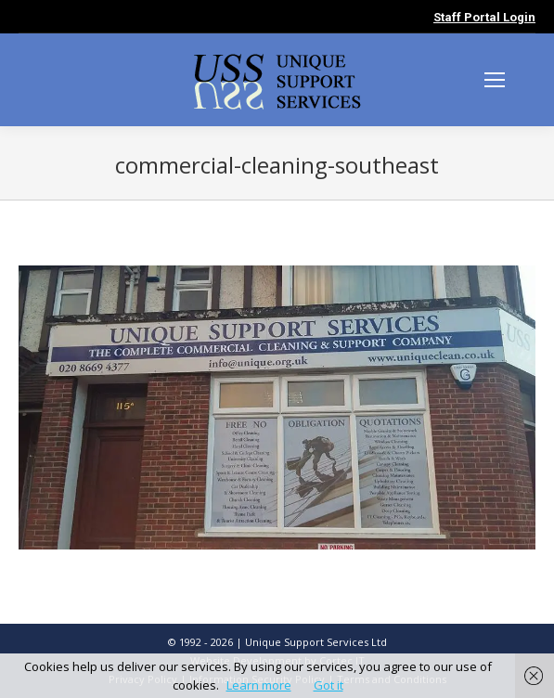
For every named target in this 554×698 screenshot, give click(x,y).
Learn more (258, 685)
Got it (328, 685)
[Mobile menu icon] (495, 80)
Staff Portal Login (484, 17)
